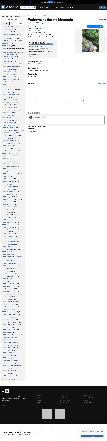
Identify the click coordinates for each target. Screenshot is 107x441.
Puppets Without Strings (14, 256)
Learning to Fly (11, 358)
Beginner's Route (11, 29)
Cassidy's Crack (11, 241)
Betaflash (9, 299)
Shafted (9, 92)
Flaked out (10, 112)
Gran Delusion (11, 319)
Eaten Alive (10, 99)
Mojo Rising (10, 117)
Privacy (61, 421)
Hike (13, 2)
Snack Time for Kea (12, 174)
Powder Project (87, 400)
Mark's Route (10, 209)
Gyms (47, 7)
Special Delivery (11, 363)
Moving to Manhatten (13, 64)
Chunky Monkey (11, 222)
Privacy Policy (98, 432)
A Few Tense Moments (13, 34)
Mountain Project (65, 400)
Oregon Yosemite (11, 322)
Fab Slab (9, 145)
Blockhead (10, 296)
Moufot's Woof (11, 128)
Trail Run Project (88, 397)
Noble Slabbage (11, 133)
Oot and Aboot (11, 286)
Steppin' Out (10, 197)
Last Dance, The (11, 330)
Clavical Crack (11, 102)
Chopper (9, 281)
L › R (6, 23)
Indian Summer (11, 306)
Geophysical (10, 166)
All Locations (31, 15)
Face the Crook (11, 74)
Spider (8, 59)
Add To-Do (43, 46)
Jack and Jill (10, 32)
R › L (13, 23)
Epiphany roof (11, 181)
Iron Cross (9, 368)
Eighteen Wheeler (12, 314)
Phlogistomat (10, 312)
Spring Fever (10, 350)
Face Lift (9, 370)
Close (92, 436)
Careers (4, 405)
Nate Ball (52, 36)
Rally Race (10, 161)
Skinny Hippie (11, 94)
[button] (76, 41)
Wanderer (9, 171)
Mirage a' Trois (11, 69)
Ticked (9, 212)
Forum (67, 7)
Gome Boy (10, 26)
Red (8, 148)
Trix (8, 184)
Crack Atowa (10, 301)
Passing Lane (10, 38)
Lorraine (9, 204)
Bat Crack (9, 84)
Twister (9, 332)
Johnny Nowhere (11, 263)
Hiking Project (87, 395)
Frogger (9, 219)
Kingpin (9, 217)
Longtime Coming (12, 249)
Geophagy (10, 179)
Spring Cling (10, 347)
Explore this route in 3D (95, 26)
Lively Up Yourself (12, 360)
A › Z (20, 23)
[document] (92, 433)
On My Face (10, 202)
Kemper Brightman (39, 34)
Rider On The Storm (12, 335)
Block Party (10, 236)
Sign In (103, 7)
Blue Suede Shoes (12, 176)
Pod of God (10, 158)
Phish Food (10, 340)
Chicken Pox (10, 207)
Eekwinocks (10, 337)
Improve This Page (101, 17)
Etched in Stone (11, 283)
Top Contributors (65, 397)
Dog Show (10, 97)
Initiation (9, 168)
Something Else (11, 186)
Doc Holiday (10, 234)
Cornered (9, 189)
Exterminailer (10, 82)
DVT (8, 43)
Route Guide (41, 7)
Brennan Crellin (38, 36)
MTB (8, 2)
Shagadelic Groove (12, 135)
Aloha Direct (10, 120)
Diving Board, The (12, 56)
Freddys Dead (11, 227)
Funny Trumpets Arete (13, 130)
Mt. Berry (9, 46)
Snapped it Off (11, 156)
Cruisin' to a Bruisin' (12, 107)
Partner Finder (41, 402)
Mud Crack (10, 317)
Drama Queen (11, 251)
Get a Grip (10, 194)
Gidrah (9, 268)
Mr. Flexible (10, 278)
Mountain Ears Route (13, 41)
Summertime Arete (12, 266)
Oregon (37, 15)
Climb (2, 2)
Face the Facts (11, 71)
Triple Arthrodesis (12, 151)
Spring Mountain (54, 15)
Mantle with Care (11, 140)
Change (49, 51)
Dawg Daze (10, 191)
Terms (57, 421)
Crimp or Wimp (11, 110)
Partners (61, 7)
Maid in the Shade (12, 355)
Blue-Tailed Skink (12, 365)
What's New (54, 7)
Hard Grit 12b (10, 239)
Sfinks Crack (10, 115)
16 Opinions (50, 43)
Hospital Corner (11, 254)
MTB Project (63, 402)
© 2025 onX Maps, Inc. (49, 421)
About (39, 395)
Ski (25, 2)
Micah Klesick (46, 36)
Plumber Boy (10, 342)
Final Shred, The (11, 273)
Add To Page (102, 19)
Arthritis (9, 246)
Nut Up (9, 261)
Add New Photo (101, 83)
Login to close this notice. (23, 434)
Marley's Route (11, 304)
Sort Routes (12, 379)
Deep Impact (10, 138)
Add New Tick (40, 54)
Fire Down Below (11, 79)
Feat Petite (10, 87)
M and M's (10, 345)
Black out (9, 153)
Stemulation (10, 289)
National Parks (87, 402)
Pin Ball (9, 352)
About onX (5, 403)
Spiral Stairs (10, 244)
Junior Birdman (11, 276)
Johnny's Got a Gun (12, 294)
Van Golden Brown (12, 199)
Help (38, 397)
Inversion (9, 214)
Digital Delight (11, 291)
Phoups (9, 309)
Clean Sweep (10, 373)
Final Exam (10, 327)
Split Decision (11, 125)
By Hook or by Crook (12, 76)
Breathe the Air (11, 143)
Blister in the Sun (12, 324)
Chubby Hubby (11, 225)
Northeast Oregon (44, 15)
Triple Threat (10, 105)
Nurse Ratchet (11, 66)
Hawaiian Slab (11, 122)
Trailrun (18, 2)
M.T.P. (8, 271)
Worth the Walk (11, 375)
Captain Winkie (11, 89)
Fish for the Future (12, 61)
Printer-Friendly (32, 131)
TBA (8, 163)
